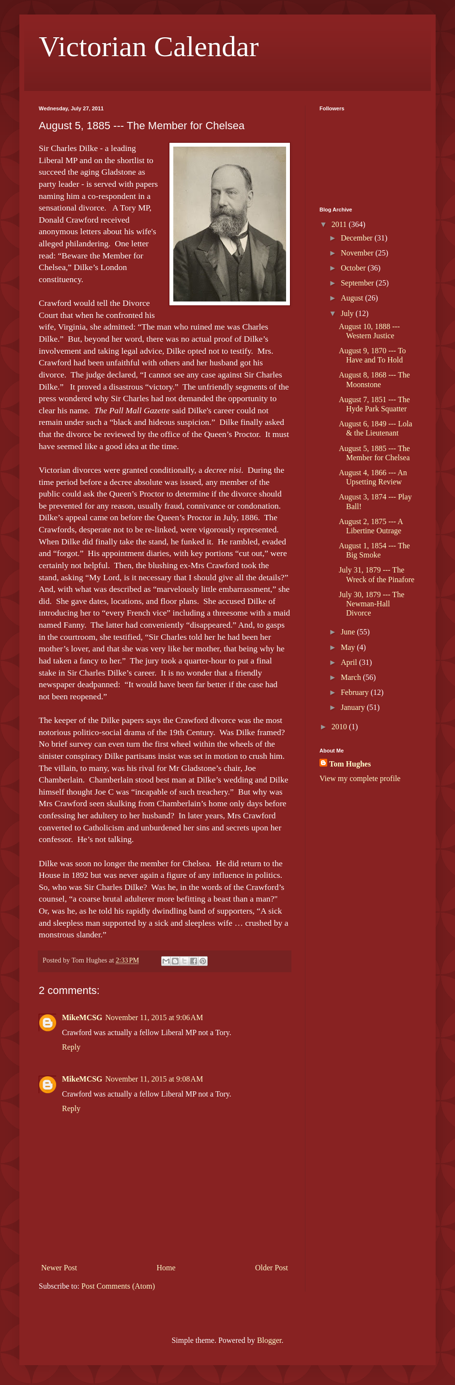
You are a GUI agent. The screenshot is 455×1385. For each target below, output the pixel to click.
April (350, 662)
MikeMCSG (82, 1017)
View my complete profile (359, 778)
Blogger (269, 1340)
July (348, 313)
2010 (340, 727)
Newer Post (59, 1268)
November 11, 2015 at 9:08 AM (154, 1079)
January (354, 707)
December (358, 238)
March (352, 677)
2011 (340, 224)
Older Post (271, 1268)
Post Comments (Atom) (118, 1286)
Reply (71, 1047)
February (356, 692)
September (358, 283)
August (353, 298)
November (358, 253)
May (349, 647)
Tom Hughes (350, 764)
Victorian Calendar (149, 46)
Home (166, 1268)
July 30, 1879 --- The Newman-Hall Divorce (371, 603)
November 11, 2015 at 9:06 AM (154, 1017)
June (349, 632)
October (354, 268)
